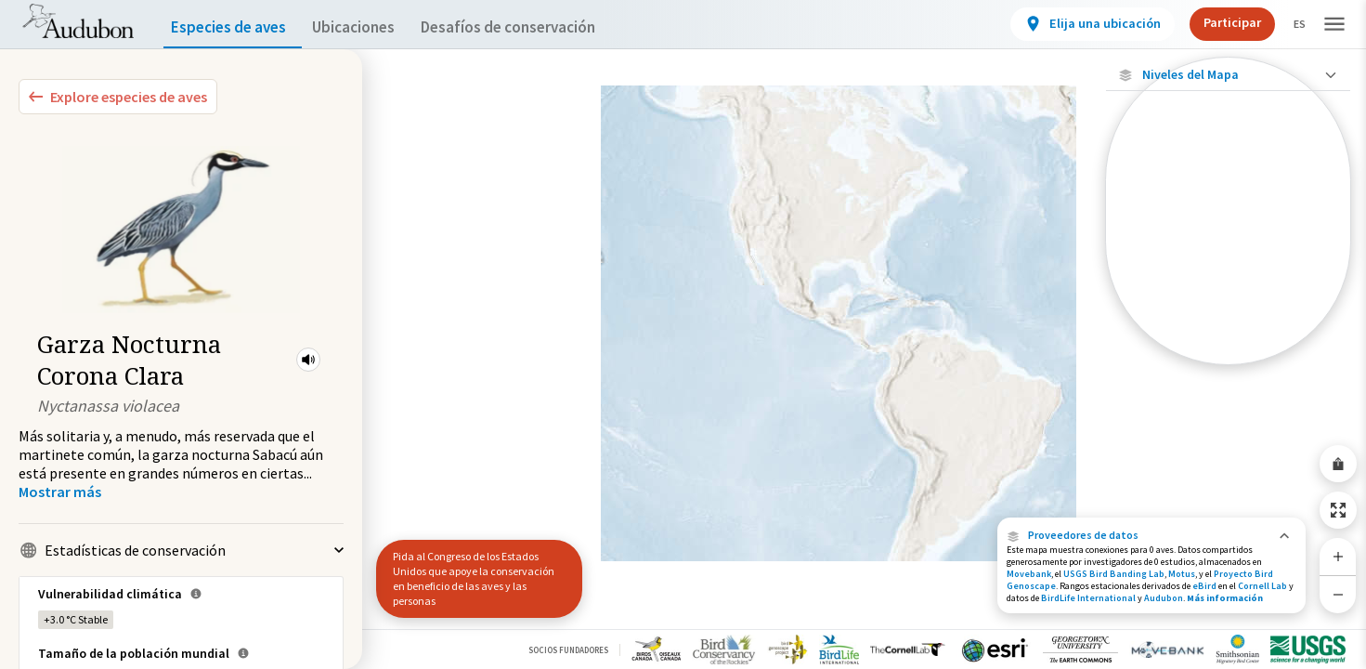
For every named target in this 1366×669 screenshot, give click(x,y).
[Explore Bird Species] (118, 96)
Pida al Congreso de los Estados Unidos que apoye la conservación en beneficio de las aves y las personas (473, 578)
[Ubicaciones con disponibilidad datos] (1228, 193)
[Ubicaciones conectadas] (1228, 225)
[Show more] (60, 491)
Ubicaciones (370, 27)
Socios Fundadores (568, 650)
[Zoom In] (1338, 556)
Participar (1216, 22)
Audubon (1163, 598)
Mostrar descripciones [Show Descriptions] (1228, 369)
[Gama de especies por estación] (1228, 257)
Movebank (1029, 574)
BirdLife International (1088, 598)
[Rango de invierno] (1228, 320)
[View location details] (1077, 24)
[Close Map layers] (1228, 75)
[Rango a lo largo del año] (1228, 352)
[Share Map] (1338, 463)
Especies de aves (232, 27)
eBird (1204, 586)
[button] (308, 360)
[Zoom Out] (1338, 594)
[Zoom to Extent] (1338, 510)
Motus (1181, 574)
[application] (683, 334)
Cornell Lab (1262, 586)
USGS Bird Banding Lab (1113, 574)
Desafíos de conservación (537, 27)
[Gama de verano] (1228, 289)
